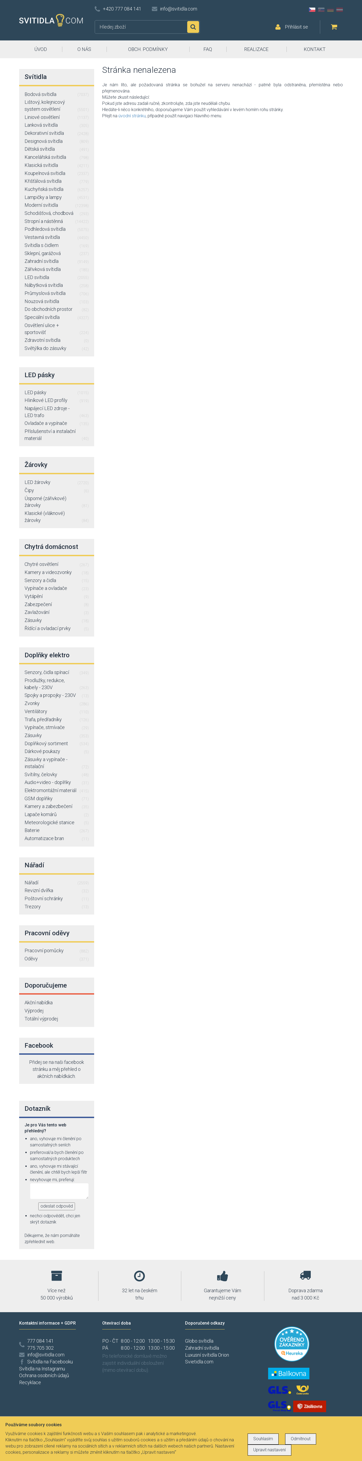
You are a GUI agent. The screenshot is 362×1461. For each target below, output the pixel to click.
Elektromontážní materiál (57, 791)
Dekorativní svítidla (57, 133)
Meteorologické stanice (57, 823)
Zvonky (57, 703)
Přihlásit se (296, 27)
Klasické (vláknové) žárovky (57, 517)
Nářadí (57, 883)
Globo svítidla (199, 1341)
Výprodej (34, 1010)
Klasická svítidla (57, 165)
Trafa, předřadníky (57, 720)
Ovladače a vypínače (57, 423)
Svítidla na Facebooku (50, 1361)
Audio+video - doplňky (57, 782)
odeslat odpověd (56, 1206)
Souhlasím (263, 1438)
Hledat (193, 27)
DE (330, 10)
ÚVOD (40, 49)
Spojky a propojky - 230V (57, 695)
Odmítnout (300, 1438)
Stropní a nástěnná (57, 221)
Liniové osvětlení (57, 117)
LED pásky (57, 393)
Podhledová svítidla (57, 229)
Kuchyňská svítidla (57, 189)
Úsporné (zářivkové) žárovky (57, 502)
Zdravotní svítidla (57, 340)
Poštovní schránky (57, 899)
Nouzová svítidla (57, 301)
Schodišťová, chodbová (57, 213)
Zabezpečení (57, 604)
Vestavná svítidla (57, 237)
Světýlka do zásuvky (57, 348)
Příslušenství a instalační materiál (57, 435)
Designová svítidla (57, 141)
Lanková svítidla (57, 125)
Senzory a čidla (57, 580)
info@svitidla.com (178, 9)
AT (339, 10)
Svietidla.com (199, 1361)
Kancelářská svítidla (57, 157)
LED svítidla (57, 277)
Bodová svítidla (57, 94)
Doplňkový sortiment (57, 744)
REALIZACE (256, 49)
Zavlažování (57, 612)
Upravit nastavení (269, 1449)
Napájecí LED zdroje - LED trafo (57, 412)
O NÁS (84, 49)
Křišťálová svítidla (57, 181)
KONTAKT (315, 49)
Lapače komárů (57, 815)
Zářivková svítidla (57, 269)
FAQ (207, 49)
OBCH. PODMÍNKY (148, 49)
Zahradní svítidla (57, 261)
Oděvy (57, 959)
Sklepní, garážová (57, 253)
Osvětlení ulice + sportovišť (57, 329)
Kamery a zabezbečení (57, 806)
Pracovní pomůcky (57, 951)
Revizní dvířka (57, 891)
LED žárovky (57, 482)
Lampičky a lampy (57, 197)
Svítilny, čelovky (57, 775)
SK (321, 10)
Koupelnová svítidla (57, 173)
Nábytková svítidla (57, 285)
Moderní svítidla (57, 205)
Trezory (57, 907)
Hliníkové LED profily (57, 400)
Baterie (57, 830)
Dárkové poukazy (57, 751)
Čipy (57, 490)
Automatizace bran (57, 839)
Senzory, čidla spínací (57, 672)
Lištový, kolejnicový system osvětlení (57, 105)
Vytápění (57, 596)
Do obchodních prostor (57, 309)
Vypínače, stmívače (57, 727)
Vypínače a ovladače (57, 588)
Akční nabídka (39, 1002)
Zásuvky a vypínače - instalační (57, 763)
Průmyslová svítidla (57, 293)
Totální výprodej (41, 1019)
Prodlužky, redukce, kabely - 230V (57, 684)
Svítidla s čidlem (57, 245)
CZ (312, 10)
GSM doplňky (57, 799)
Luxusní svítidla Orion (207, 1355)
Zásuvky (57, 620)
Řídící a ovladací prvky (57, 628)
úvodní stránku (132, 115)
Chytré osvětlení (57, 564)
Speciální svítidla (57, 317)
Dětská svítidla (57, 149)
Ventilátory (57, 712)
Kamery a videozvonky (57, 572)
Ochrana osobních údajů (44, 1375)
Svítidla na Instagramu (42, 1368)
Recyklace (30, 1382)
